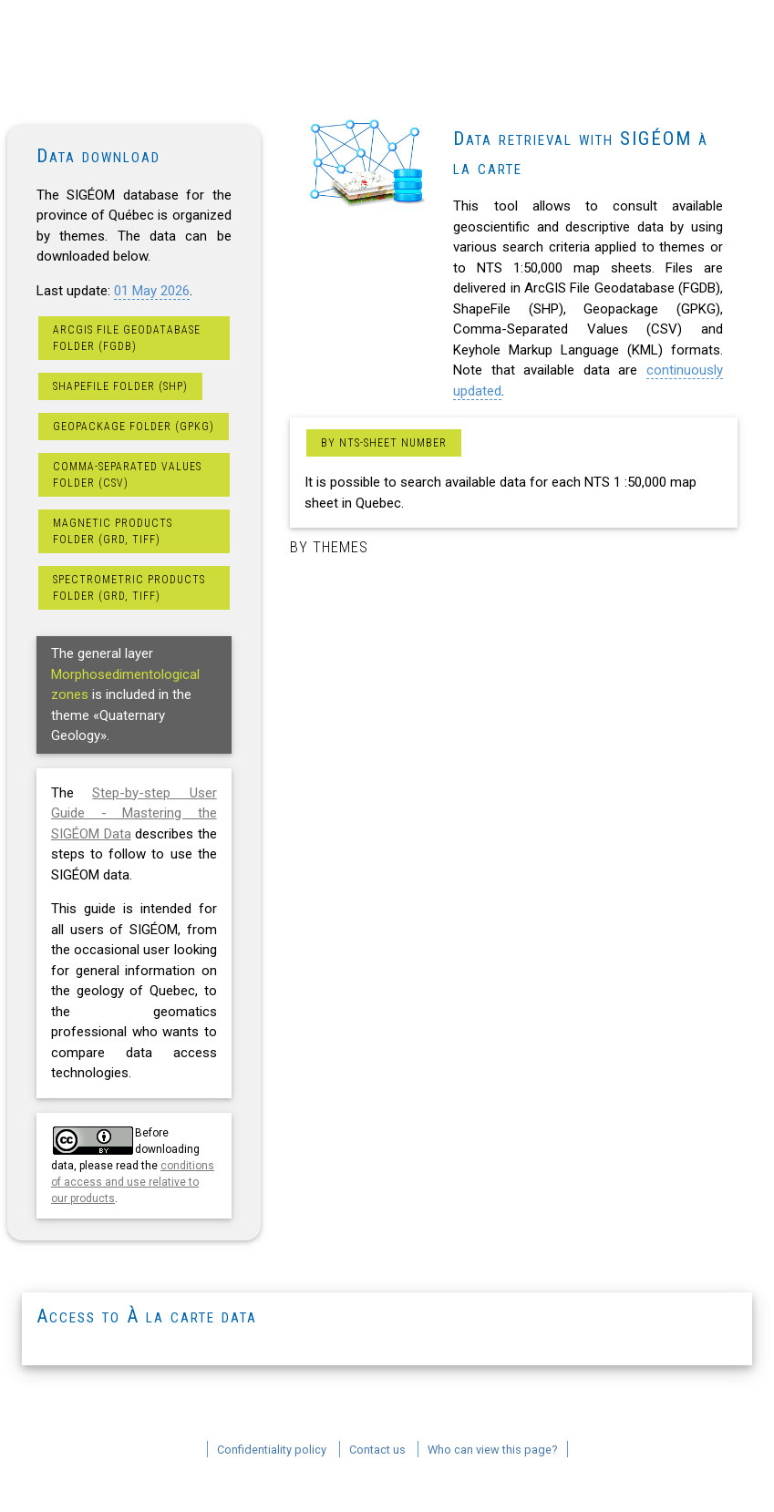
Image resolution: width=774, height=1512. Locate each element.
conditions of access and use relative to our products (132, 1182)
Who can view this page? (493, 1449)
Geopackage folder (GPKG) (133, 426)
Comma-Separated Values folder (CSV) (127, 474)
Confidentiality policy (271, 1449)
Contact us (377, 1449)
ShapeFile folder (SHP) (120, 386)
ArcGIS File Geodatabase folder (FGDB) (127, 338)
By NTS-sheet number (384, 443)
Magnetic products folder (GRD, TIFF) (112, 531)
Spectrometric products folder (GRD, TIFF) (129, 587)
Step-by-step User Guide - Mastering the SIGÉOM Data (134, 813)
